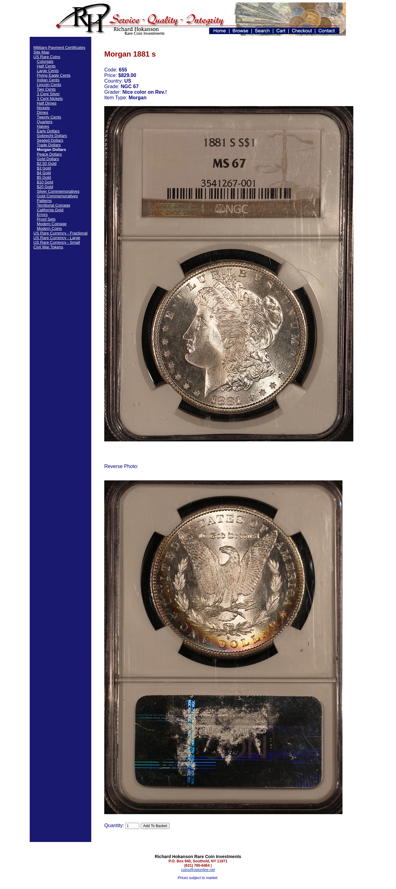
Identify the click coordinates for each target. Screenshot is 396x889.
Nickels (43, 107)
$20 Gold (45, 186)
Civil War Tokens (48, 247)
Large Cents (48, 70)
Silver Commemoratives (58, 191)
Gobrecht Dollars (52, 135)
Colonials (45, 61)
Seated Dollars (50, 140)
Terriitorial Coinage (53, 205)
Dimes (42, 112)
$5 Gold (44, 177)
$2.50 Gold (47, 163)
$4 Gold (44, 172)
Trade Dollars (49, 145)
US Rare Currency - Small (56, 242)
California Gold (50, 210)
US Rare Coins (46, 56)
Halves (43, 126)
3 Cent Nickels (50, 98)
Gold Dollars (48, 159)
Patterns (44, 200)
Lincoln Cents (49, 84)
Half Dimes (47, 103)
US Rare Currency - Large (56, 237)
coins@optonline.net (198, 870)
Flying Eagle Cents (54, 75)
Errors (42, 214)
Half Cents (46, 66)
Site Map (41, 52)
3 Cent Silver (48, 94)
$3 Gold (44, 168)
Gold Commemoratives (57, 196)
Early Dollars (48, 131)
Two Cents (46, 89)
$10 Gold (45, 182)
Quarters (45, 121)
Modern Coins (49, 228)
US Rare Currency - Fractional (60, 233)
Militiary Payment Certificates (59, 47)
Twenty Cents (49, 117)
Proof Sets (46, 219)
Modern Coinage (52, 223)
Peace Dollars (49, 154)
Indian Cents (48, 80)
